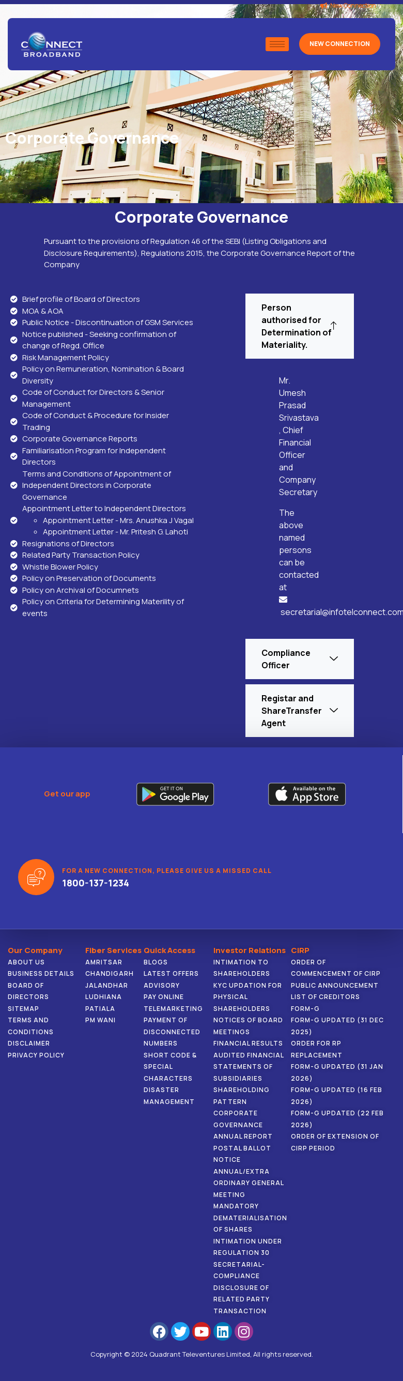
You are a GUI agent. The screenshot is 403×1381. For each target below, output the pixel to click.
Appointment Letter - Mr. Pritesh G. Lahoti (115, 531)
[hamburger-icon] (277, 44)
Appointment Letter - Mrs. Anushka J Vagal (118, 520)
